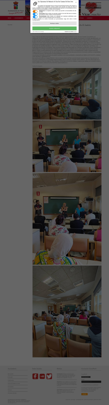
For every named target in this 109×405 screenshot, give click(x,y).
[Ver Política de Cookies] (38, 31)
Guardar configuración (54, 28)
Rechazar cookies (54, 23)
